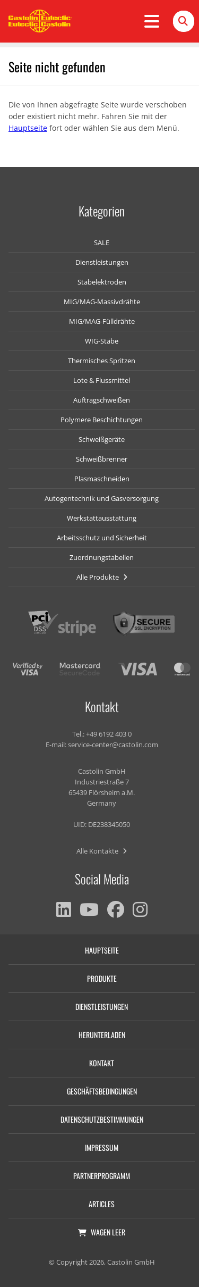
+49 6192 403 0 (109, 734)
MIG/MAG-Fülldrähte (102, 321)
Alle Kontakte (101, 851)
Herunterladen (102, 1034)
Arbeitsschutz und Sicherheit (102, 537)
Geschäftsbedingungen (102, 1091)
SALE (101, 242)
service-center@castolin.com (113, 744)
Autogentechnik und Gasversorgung (102, 498)
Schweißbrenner (101, 459)
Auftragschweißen (101, 400)
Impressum (101, 1147)
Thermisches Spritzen (101, 360)
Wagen (101, 1232)
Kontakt (101, 1062)
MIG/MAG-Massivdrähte (102, 301)
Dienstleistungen (101, 262)
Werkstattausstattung (101, 518)
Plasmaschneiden (101, 478)
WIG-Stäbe (101, 341)
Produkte (102, 978)
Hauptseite (27, 128)
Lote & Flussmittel (101, 380)
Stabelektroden (101, 282)
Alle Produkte (101, 577)
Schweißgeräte (102, 439)
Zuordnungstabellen (102, 557)
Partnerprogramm (101, 1175)
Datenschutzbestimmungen (101, 1119)
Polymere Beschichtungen (101, 419)
